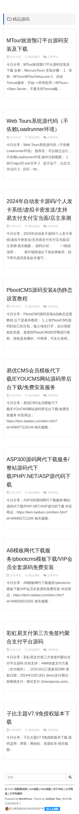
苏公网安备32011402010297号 (24, 808)
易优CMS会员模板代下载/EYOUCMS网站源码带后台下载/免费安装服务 (39, 378)
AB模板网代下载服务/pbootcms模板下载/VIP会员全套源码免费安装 (39, 558)
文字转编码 (15, 793)
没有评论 (52, 56)
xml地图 (34, 789)
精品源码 (34, 56)
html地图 (46, 789)
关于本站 (58, 789)
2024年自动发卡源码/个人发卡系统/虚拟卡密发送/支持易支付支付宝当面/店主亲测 (39, 209)
